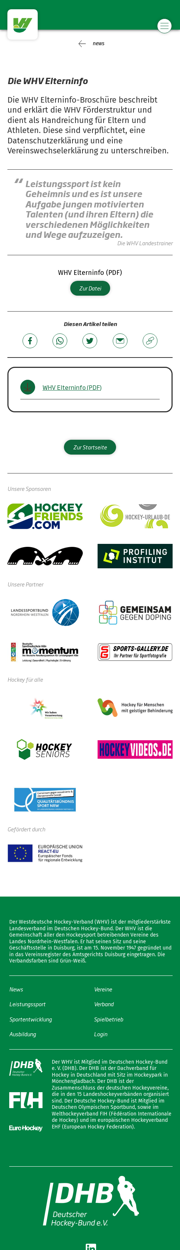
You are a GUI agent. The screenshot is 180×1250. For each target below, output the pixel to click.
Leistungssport (27, 1004)
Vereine (103, 989)
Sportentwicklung (30, 1019)
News (16, 989)
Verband (103, 1004)
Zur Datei (90, 288)
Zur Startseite (90, 447)
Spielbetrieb (108, 1019)
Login (100, 1034)
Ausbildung (22, 1034)
